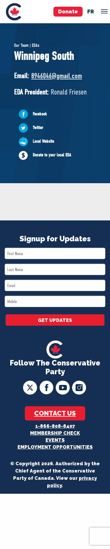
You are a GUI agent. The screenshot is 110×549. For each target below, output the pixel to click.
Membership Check (55, 433)
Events (55, 440)
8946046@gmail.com (56, 76)
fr (90, 11)
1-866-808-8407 (55, 426)
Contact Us (55, 413)
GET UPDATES (55, 320)
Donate (68, 11)
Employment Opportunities (55, 447)
